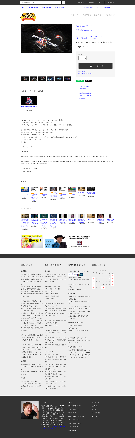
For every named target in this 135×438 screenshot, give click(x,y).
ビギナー (82, 29)
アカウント (80, 2)
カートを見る (96, 413)
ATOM (74, 430)
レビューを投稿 (81, 88)
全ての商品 (82, 26)
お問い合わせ (105, 7)
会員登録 (90, 2)
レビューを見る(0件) (82, 86)
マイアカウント (97, 402)
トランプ (91, 25)
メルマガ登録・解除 (86, 7)
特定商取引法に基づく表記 (85, 73)
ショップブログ (73, 426)
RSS (69, 430)
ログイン (99, 2)
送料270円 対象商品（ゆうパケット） (88, 30)
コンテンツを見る (58, 7)
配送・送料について (74, 409)
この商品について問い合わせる (85, 95)
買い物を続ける (81, 98)
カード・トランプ (84, 25)
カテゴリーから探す (31, 7)
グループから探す (45, 7)
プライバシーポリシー (75, 420)
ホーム (22, 7)
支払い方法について (74, 406)
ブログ (97, 7)
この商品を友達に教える (83, 93)
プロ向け (82, 27)
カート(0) (110, 2)
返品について (81, 71)
